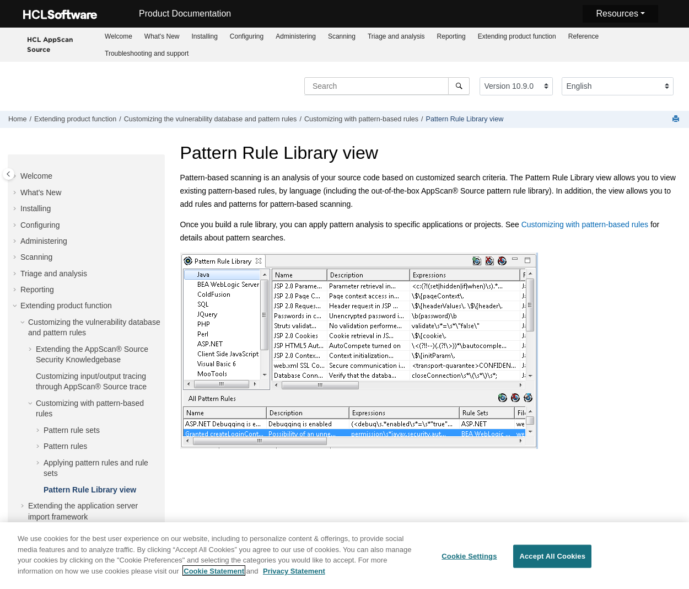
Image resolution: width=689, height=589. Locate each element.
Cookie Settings (469, 565)
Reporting (451, 36)
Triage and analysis (396, 36)
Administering (296, 36)
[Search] (459, 86)
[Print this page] (677, 119)
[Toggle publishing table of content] (8, 174)
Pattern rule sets (72, 411)
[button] (16, 174)
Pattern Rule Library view (465, 119)
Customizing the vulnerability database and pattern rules (210, 119)
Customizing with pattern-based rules (361, 119)
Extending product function (517, 36)
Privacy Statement (294, 579)
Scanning (342, 36)
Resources (617, 13)
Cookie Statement (214, 579)
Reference (583, 36)
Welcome (118, 36)
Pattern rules (65, 427)
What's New (162, 36)
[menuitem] (118, 36)
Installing (204, 36)
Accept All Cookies (552, 565)
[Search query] (387, 86)
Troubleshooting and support (147, 53)
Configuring (246, 36)
